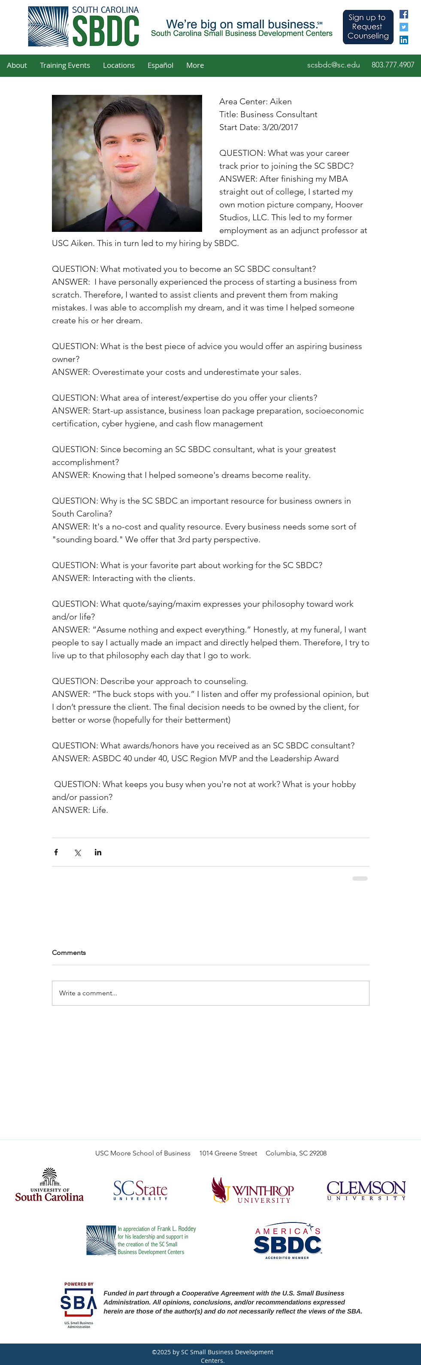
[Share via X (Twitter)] (77, 852)
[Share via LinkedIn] (98, 852)
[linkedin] (404, 40)
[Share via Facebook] (56, 852)
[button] (16, 65)
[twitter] (404, 27)
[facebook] (404, 14)
